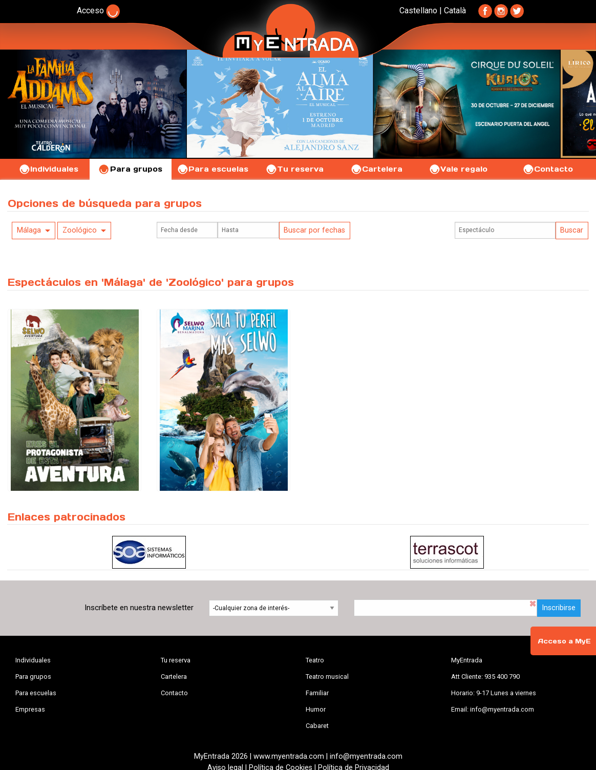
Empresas (30, 709)
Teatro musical (327, 676)
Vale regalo (458, 169)
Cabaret (317, 726)
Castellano (418, 10)
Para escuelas (212, 169)
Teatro (315, 660)
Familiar (317, 693)
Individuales (48, 169)
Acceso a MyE (564, 641)
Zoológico (79, 230)
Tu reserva (294, 169)
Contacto (547, 169)
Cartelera (376, 169)
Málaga (29, 230)
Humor (316, 709)
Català (455, 10)
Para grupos (130, 169)
